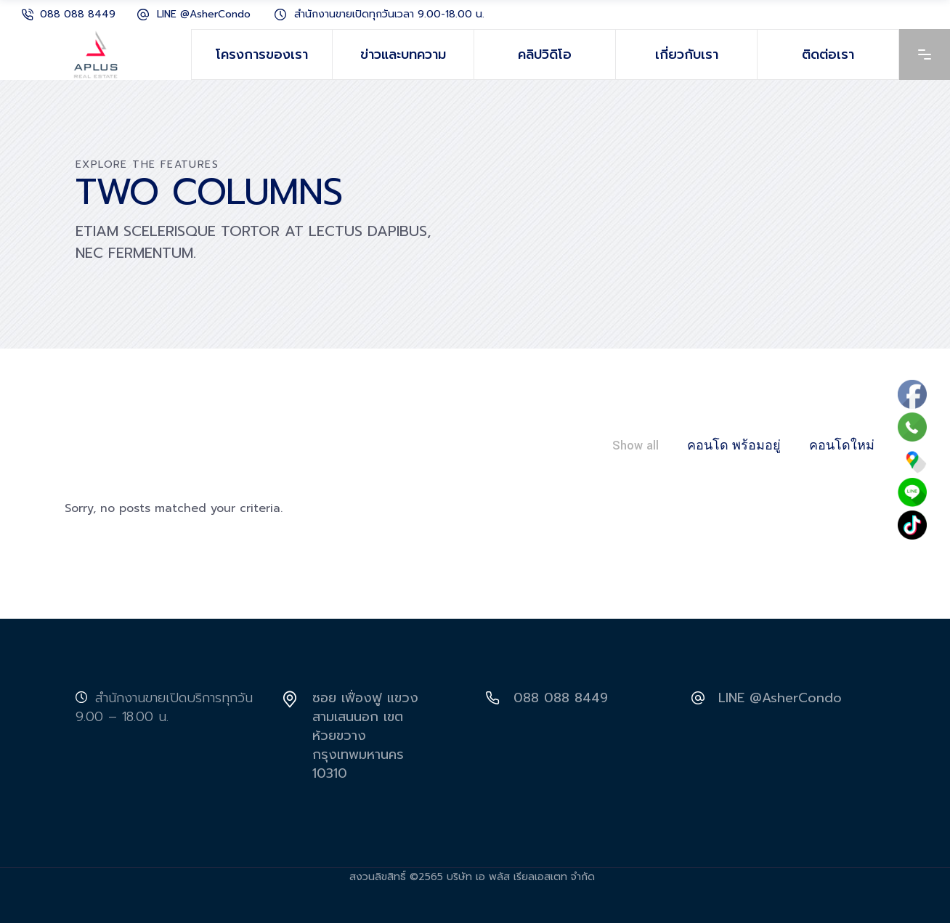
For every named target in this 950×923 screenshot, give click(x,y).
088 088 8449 (77, 14)
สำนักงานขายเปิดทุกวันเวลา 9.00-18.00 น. (389, 14)
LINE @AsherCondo (204, 14)
